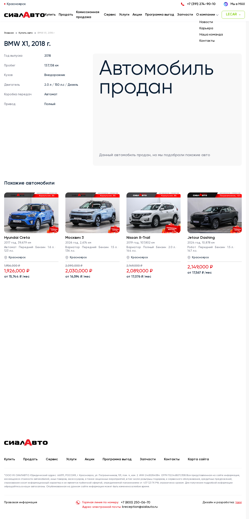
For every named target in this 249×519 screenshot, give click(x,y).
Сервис (52, 459)
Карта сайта (198, 459)
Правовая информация (20, 502)
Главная (9, 33)
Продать (66, 14)
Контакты (172, 459)
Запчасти (148, 459)
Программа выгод (117, 459)
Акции (89, 459)
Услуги (71, 459)
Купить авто (26, 33)
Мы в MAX (234, 4)
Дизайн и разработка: (222, 502)
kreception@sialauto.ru (140, 507)
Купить (9, 459)
